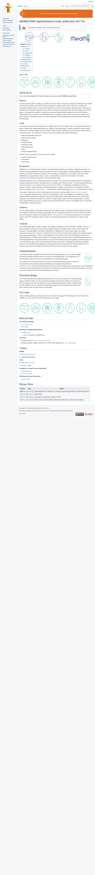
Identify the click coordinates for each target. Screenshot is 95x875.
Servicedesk (6, 28)
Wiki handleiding (7, 30)
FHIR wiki (24, 327)
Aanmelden (90, 1)
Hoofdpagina (6, 18)
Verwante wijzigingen (8, 38)
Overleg (25, 6)
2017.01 (22, 400)
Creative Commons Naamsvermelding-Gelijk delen (48, 410)
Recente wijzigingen (8, 20)
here (79, 281)
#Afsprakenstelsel (24, 178)
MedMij (20, 6)
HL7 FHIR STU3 (26, 324)
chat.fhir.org (24, 379)
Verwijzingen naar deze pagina (9, 36)
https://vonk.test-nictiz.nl (42, 340)
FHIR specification (57, 215)
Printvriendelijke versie (8, 42)
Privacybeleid (22, 413)
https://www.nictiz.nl (27, 362)
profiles (73, 189)
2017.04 (22, 391)
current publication (51, 27)
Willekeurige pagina (8, 22)
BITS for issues (26, 373)
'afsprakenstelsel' (24, 266)
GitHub (26, 335)
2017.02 (22, 397)
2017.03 (22, 394)
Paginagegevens (7, 46)
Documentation (26, 371)
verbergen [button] (28, 44)
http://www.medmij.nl (27, 354)
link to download (70, 343)
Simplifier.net (25, 332)
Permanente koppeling (8, 44)
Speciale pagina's (7, 40)
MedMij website (39, 189)
